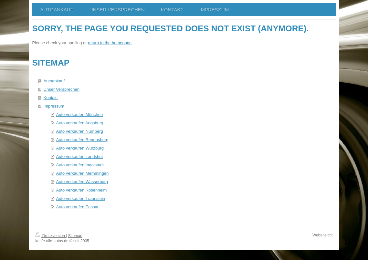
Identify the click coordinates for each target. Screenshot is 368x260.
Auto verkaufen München (79, 114)
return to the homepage (109, 42)
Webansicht (322, 235)
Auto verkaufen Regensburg (82, 139)
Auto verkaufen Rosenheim (81, 190)
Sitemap (75, 236)
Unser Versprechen (61, 89)
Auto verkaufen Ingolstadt (80, 164)
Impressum (54, 106)
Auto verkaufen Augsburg (79, 122)
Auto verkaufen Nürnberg (79, 131)
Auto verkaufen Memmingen (82, 173)
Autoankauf (54, 80)
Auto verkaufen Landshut (79, 156)
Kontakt (51, 97)
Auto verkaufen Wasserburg (82, 181)
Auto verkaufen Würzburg (80, 148)
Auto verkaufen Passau (78, 206)
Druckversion (51, 236)
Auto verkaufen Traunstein (80, 198)
